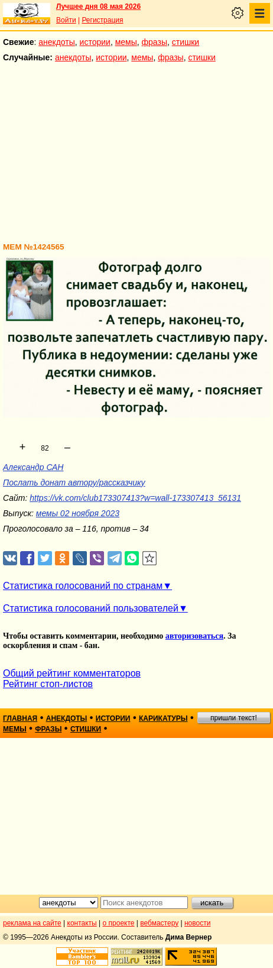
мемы (126, 42)
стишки (185, 42)
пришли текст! (233, 718)
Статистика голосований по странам (82, 586)
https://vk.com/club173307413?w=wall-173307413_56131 (135, 498)
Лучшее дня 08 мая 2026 (98, 6)
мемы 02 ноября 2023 (77, 513)
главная (20, 718)
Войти (66, 20)
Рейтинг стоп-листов (48, 684)
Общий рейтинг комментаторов (72, 673)
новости (197, 923)
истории (95, 42)
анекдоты (56, 42)
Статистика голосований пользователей (90, 608)
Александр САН (33, 467)
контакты (82, 923)
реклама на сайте (32, 923)
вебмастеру (159, 923)
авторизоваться (194, 636)
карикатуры (163, 718)
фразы (154, 42)
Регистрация (102, 20)
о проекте (119, 923)
